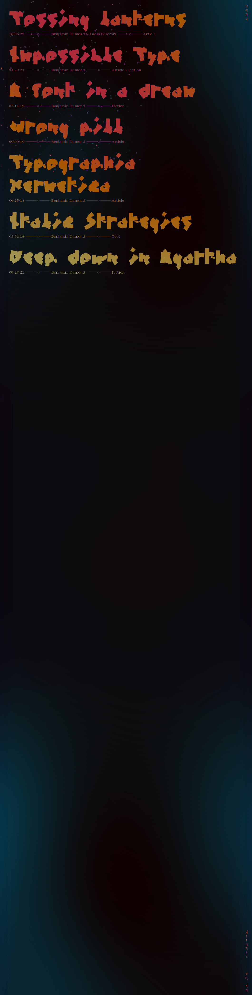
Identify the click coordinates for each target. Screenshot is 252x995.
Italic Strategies (100, 222)
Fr (247, 976)
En (247, 989)
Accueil (247, 944)
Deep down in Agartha (123, 258)
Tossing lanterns (98, 20)
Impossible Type (95, 56)
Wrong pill (66, 128)
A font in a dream (102, 92)
